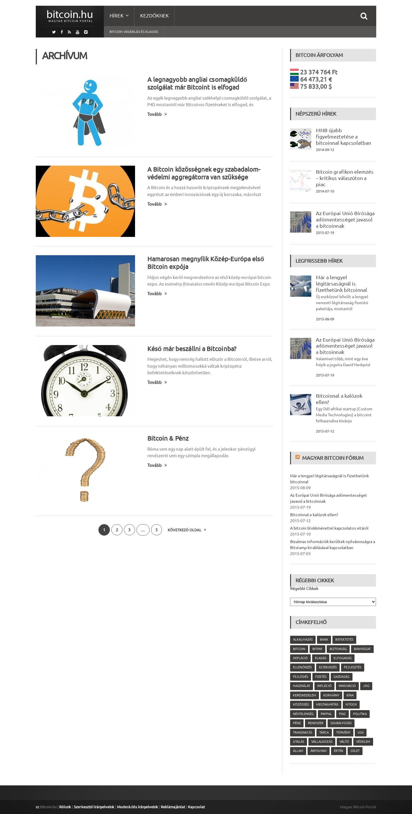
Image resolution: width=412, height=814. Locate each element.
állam (298, 750)
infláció (324, 686)
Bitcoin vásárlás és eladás (134, 31)
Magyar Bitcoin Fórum (332, 458)
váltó (344, 741)
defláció (300, 658)
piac (342, 714)
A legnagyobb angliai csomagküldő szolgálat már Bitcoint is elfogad (197, 83)
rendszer (315, 723)
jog (366, 686)
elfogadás (342, 658)
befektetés (344, 639)
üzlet (354, 750)
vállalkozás (321, 741)
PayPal (326, 714)
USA (360, 732)
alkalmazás (303, 639)
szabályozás (340, 723)
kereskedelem (304, 695)
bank (324, 639)
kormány (331, 695)
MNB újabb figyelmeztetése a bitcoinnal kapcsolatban (343, 136)
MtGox (350, 704)
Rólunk (65, 807)
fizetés (320, 676)
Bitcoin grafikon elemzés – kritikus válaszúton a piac (344, 178)
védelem (363, 741)
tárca (324, 732)
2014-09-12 (325, 150)
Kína (349, 695)
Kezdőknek (154, 15)
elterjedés (328, 667)
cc (37, 807)
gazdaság (341, 676)
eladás (320, 658)
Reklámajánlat (172, 807)
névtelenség (303, 714)
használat (301, 686)
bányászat (362, 649)
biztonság (338, 649)
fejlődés (300, 676)
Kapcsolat (195, 807)
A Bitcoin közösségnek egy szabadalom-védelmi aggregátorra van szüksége (203, 173)
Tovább (157, 114)
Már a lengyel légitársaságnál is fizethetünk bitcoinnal (341, 283)
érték (338, 750)
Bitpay (317, 649)
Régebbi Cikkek (304, 589)
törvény (343, 732)
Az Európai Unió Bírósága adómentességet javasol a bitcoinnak (345, 219)
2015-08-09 (325, 319)
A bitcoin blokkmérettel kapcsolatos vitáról (329, 528)
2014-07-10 (325, 191)
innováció (347, 686)
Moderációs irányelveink (137, 807)
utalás (298, 741)
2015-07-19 (325, 233)
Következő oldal (187, 530)
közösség (301, 704)
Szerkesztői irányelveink (94, 807)
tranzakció (302, 732)
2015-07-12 (325, 431)
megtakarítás (327, 704)
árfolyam (318, 750)
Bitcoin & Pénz (167, 438)
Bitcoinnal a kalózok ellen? (314, 514)
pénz (297, 723)
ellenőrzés (302, 667)
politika (360, 714)
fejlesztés (352, 667)
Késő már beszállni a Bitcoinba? (191, 348)
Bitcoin (299, 649)
